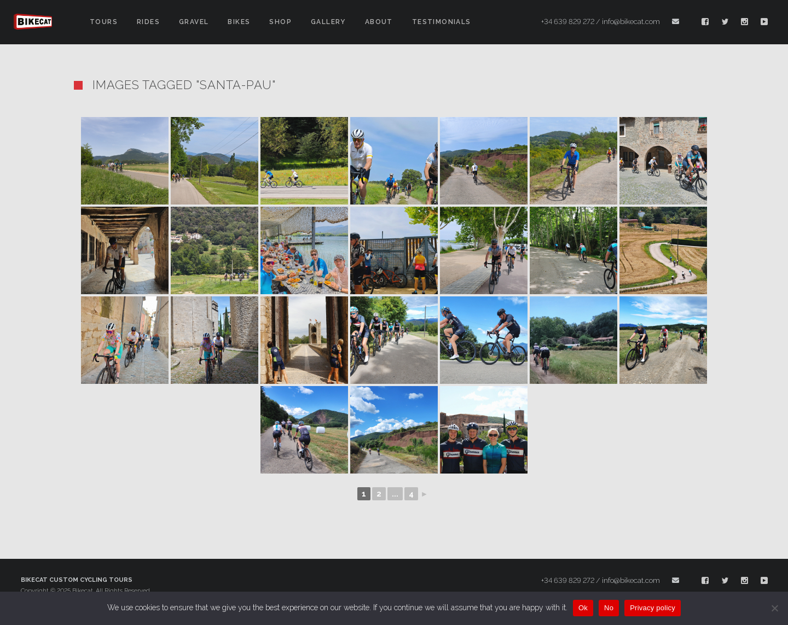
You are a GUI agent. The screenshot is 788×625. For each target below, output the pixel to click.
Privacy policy (652, 608)
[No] (774, 608)
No (608, 608)
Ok (583, 608)
